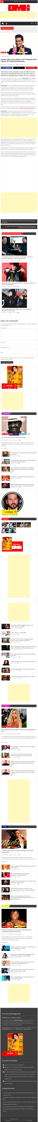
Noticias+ (16, 726)
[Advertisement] (19, 127)
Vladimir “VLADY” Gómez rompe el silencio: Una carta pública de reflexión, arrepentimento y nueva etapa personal (23, 772)
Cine (9, 847)
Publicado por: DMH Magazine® (8, 64)
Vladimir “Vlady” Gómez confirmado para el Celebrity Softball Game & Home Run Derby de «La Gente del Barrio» (23, 763)
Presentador (20, 52)
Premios (16, 926)
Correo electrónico (5, 347)
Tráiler (19, 847)
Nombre (3, 342)
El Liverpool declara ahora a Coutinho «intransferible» (23, 669)
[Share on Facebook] (6, 68)
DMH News (3, 52)
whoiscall (7, 1081)
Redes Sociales (22, 434)
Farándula (11, 726)
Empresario (11, 926)
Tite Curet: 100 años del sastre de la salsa (14, 437)
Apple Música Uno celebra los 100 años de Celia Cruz (23, 476)
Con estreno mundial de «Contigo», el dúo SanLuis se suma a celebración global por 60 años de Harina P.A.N (17, 257)
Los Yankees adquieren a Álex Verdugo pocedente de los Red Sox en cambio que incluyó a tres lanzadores (20, 227)
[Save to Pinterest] (31, 68)
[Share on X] (19, 68)
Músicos (16, 434)
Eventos (9, 52)
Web (2, 352)
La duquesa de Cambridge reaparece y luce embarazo (23, 676)
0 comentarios (20, 64)
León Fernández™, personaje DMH (18, 632)
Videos (25, 52)
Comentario (4, 328)
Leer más (4, 448)
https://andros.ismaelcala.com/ (27, 108)
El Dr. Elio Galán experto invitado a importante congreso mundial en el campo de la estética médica (20, 1076)
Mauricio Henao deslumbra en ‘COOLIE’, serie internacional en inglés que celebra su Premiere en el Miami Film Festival (23, 898)
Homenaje (10, 434)
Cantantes (4, 847)
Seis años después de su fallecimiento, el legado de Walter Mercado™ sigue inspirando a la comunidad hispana (22, 469)
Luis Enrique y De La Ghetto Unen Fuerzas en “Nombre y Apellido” (19, 1106)
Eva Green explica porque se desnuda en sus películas (23, 661)
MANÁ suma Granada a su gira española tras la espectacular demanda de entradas (18, 221)
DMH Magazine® (15, 260)
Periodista (14, 52)
